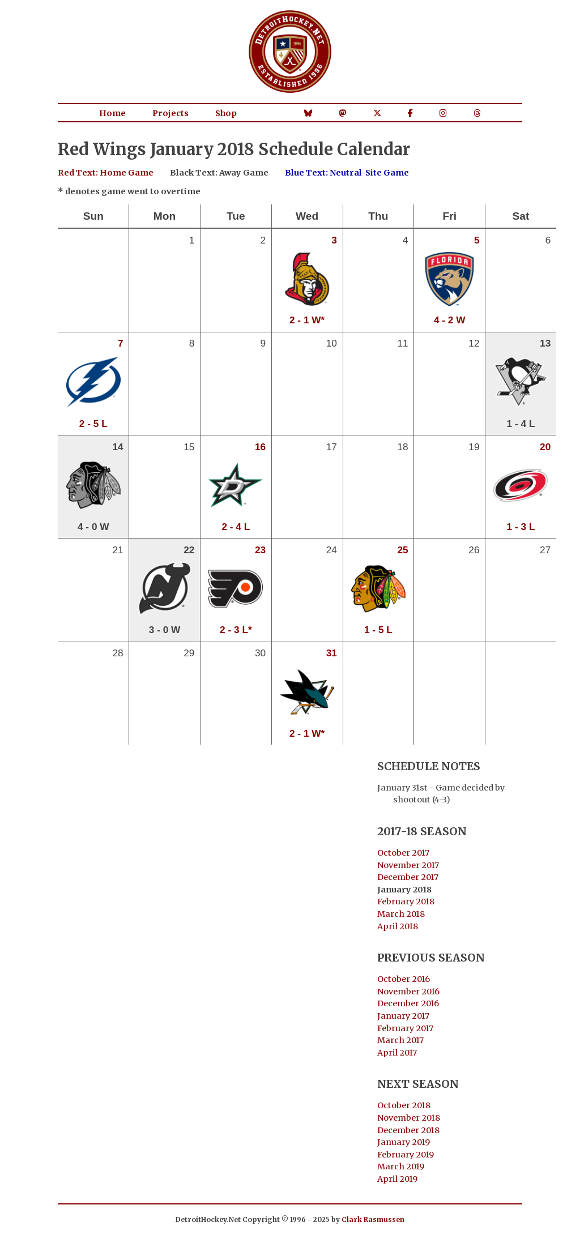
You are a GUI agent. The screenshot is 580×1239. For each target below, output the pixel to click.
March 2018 (401, 914)
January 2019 (403, 1142)
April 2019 (397, 1179)
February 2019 (405, 1155)
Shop (226, 113)
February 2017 (405, 1028)
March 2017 (400, 1040)
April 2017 (397, 1053)
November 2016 (408, 991)
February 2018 (405, 901)
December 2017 (407, 877)
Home (112, 113)
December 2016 (408, 1003)
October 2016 (403, 979)
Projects (170, 113)
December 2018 (408, 1130)
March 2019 (400, 1166)
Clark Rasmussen (373, 1219)
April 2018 (397, 926)
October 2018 (403, 1105)
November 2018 (408, 1118)
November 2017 (408, 865)
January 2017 (403, 1016)
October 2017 (403, 853)
